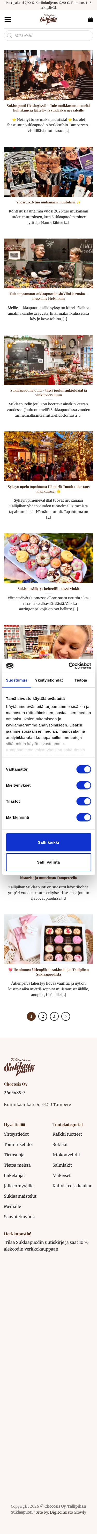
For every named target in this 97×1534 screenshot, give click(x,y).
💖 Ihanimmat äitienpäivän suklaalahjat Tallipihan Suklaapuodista (48, 971)
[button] (8, 19)
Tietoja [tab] (80, 680)
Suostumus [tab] (16, 680)
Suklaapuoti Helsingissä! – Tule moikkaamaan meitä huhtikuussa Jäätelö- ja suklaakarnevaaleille (48, 107)
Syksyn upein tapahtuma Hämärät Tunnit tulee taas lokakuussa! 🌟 (48, 488)
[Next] (65, 1016)
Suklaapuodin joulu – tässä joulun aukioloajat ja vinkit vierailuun (48, 392)
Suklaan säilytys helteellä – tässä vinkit (48, 588)
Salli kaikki (48, 842)
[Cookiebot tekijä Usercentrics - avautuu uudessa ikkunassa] (69, 665)
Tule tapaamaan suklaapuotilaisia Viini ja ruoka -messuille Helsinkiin (48, 296)
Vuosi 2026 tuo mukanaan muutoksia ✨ (48, 202)
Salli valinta (48, 862)
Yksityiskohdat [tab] (49, 680)
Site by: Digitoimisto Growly (60, 1512)
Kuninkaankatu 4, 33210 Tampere (37, 1104)
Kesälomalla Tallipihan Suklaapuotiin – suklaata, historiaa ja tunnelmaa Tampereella (49, 875)
